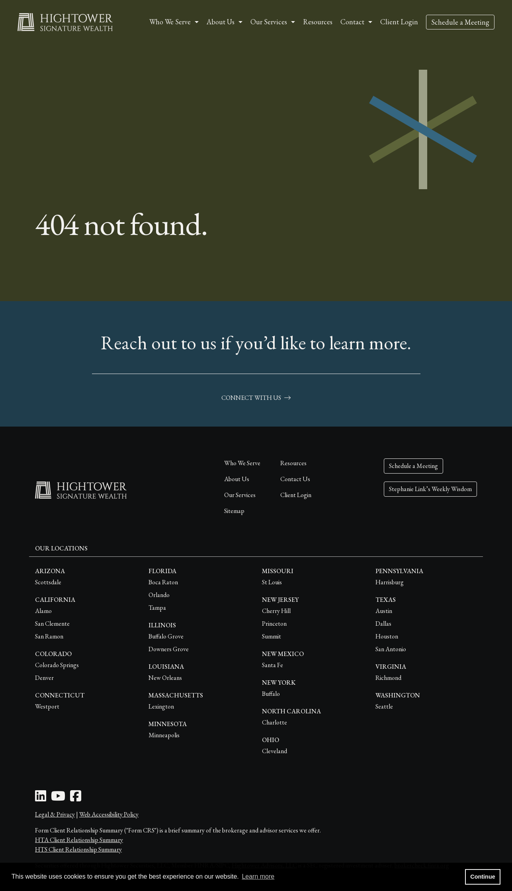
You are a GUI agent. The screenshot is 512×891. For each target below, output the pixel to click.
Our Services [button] (268, 21)
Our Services (240, 495)
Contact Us (295, 479)
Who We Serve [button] (170, 21)
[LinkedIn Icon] (40, 798)
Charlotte (274, 722)
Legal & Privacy (55, 814)
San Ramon (49, 636)
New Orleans (165, 678)
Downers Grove (169, 649)
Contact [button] (352, 21)
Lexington (161, 706)
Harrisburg (389, 582)
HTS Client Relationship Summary (78, 849)
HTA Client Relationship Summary (79, 840)
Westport (47, 706)
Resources (317, 21)
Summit (271, 636)
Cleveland (274, 751)
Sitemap (234, 511)
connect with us (256, 398)
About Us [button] (221, 21)
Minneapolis (164, 735)
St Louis (272, 582)
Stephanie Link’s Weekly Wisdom (430, 489)
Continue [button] (482, 876)
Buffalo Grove (166, 636)
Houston (386, 636)
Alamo (43, 611)
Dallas (383, 623)
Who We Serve (242, 463)
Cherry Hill (276, 611)
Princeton (274, 623)
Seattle (384, 706)
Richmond (388, 678)
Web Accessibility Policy (109, 814)
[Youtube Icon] (58, 798)
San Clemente (52, 623)
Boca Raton (163, 582)
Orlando (159, 595)
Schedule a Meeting (460, 22)
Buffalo (271, 693)
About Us (236, 479)
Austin (383, 611)
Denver (44, 678)
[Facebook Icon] (75, 798)
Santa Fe (272, 665)
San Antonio (390, 649)
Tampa (157, 607)
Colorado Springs (57, 665)
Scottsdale (48, 582)
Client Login (399, 21)
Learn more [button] (258, 876)
